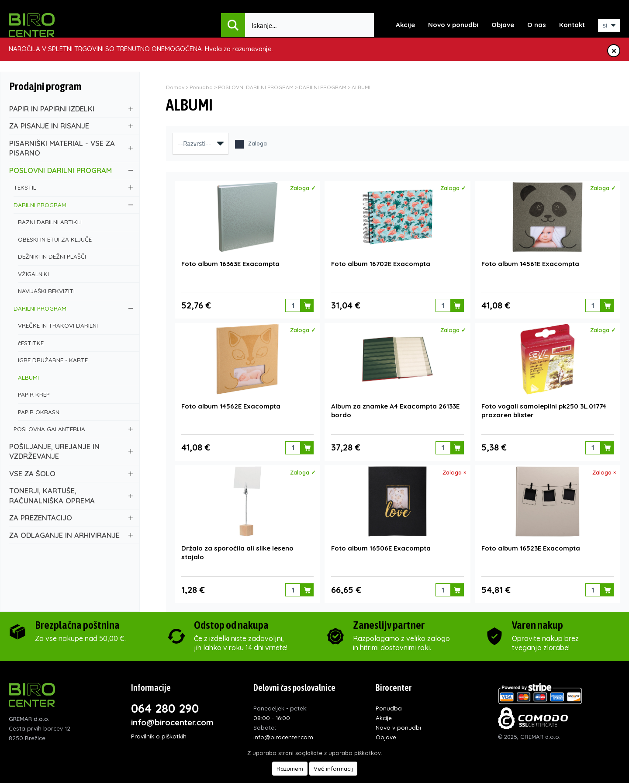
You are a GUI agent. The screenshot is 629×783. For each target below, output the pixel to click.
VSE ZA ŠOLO (71, 473)
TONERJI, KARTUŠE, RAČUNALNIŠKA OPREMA (71, 495)
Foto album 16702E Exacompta (380, 264)
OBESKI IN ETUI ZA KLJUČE (75, 239)
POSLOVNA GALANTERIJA (73, 429)
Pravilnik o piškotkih (159, 735)
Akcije (405, 25)
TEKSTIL (73, 187)
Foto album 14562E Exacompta (230, 406)
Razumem (289, 768)
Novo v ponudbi (453, 25)
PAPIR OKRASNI (75, 412)
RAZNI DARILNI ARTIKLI (75, 221)
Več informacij (333, 768)
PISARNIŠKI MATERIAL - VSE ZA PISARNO (71, 148)
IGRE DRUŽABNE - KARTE (75, 360)
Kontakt (572, 25)
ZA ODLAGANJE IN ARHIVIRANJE (71, 535)
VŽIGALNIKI (75, 273)
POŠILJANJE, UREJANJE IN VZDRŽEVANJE (71, 451)
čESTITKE (75, 342)
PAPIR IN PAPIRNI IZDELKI (71, 108)
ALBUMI (75, 377)
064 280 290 (165, 707)
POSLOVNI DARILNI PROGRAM (71, 170)
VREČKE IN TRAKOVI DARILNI (75, 325)
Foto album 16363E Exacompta (230, 264)
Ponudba (201, 87)
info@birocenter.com (172, 721)
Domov (175, 87)
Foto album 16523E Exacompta (530, 548)
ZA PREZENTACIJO (71, 517)
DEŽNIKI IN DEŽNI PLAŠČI (75, 256)
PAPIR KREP (75, 394)
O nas (536, 25)
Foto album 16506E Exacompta (381, 548)
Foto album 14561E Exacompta (530, 264)
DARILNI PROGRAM (73, 204)
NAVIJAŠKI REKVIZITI (75, 290)
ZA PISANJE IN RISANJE (71, 125)
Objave (502, 25)
